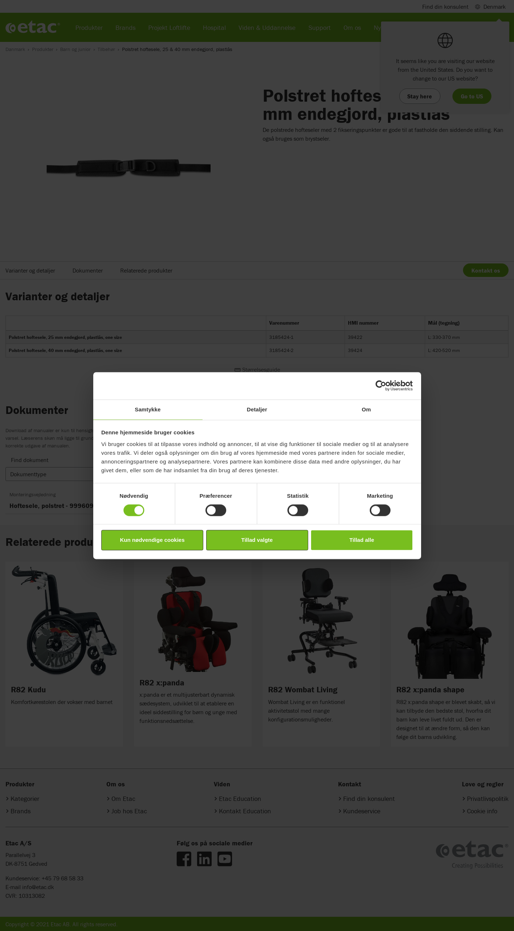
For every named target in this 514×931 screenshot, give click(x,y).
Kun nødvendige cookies (152, 540)
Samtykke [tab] (148, 409)
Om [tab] (366, 409)
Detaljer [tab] (257, 409)
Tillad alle (361, 540)
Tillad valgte (256, 540)
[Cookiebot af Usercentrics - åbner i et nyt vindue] (381, 385)
